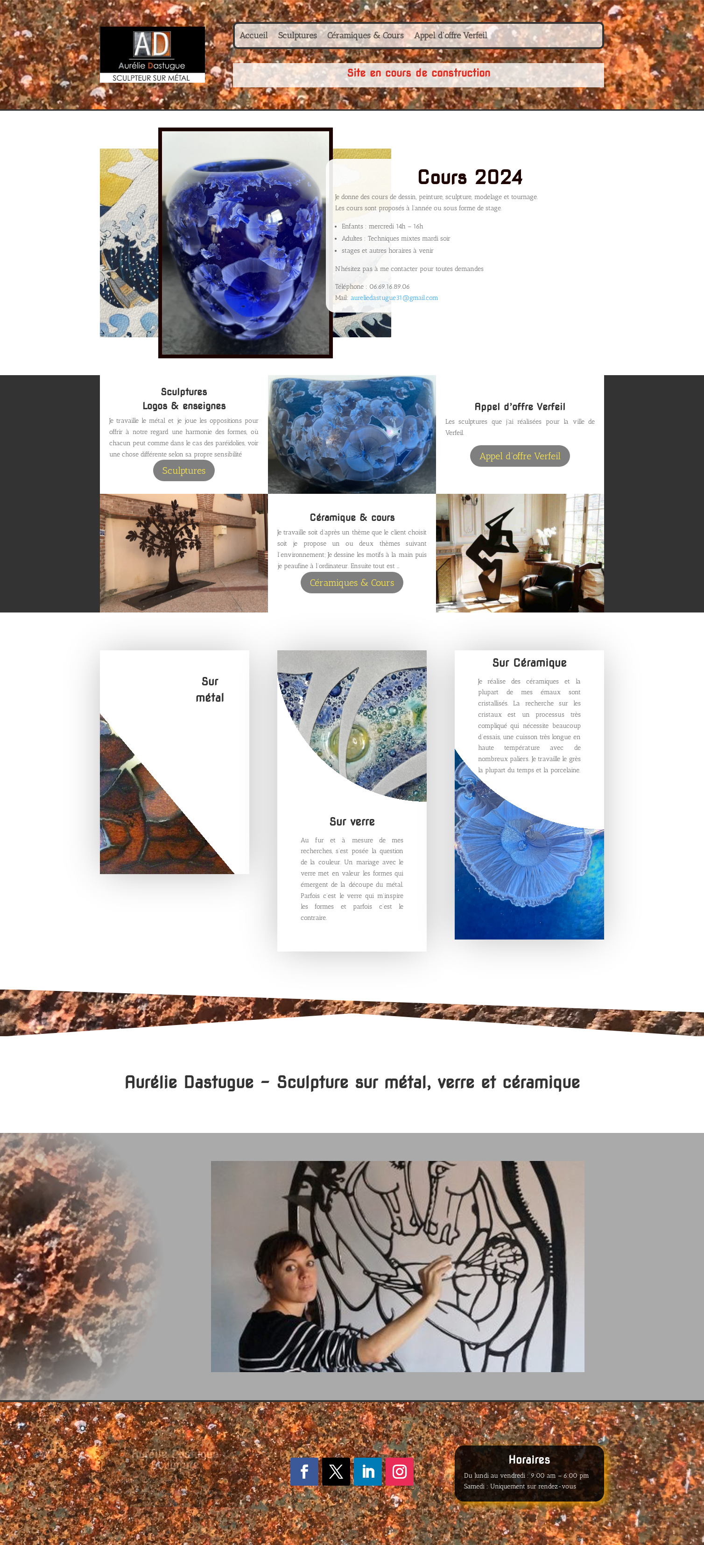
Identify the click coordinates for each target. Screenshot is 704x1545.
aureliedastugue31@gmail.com (394, 298)
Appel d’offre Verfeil (450, 36)
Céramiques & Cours (365, 36)
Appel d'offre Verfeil (520, 456)
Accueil (253, 36)
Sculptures (297, 36)
